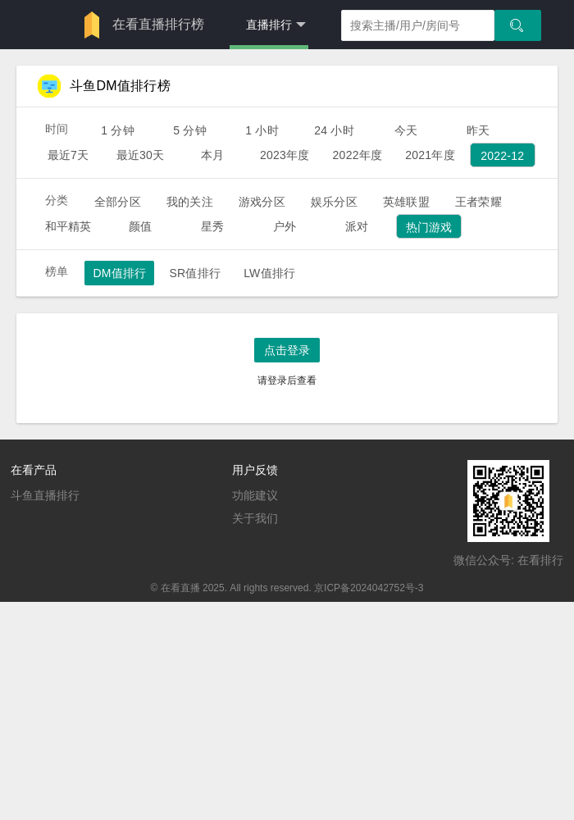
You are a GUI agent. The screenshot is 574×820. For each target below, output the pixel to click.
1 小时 (262, 130)
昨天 (478, 130)
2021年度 (430, 155)
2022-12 (502, 155)
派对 (356, 226)
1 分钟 (117, 130)
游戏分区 (262, 201)
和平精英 (68, 226)
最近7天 (68, 155)
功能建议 (255, 495)
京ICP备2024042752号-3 (368, 588)
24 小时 (334, 130)
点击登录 (287, 350)
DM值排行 (119, 273)
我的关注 (189, 201)
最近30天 (140, 155)
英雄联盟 (406, 201)
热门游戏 (429, 227)
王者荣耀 (478, 201)
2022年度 (358, 155)
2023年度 (285, 155)
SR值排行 (195, 273)
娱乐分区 (334, 201)
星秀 (212, 226)
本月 (212, 155)
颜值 (140, 226)
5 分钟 (190, 130)
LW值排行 (269, 273)
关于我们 (255, 518)
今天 (405, 130)
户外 (284, 226)
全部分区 (117, 201)
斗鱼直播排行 (45, 495)
